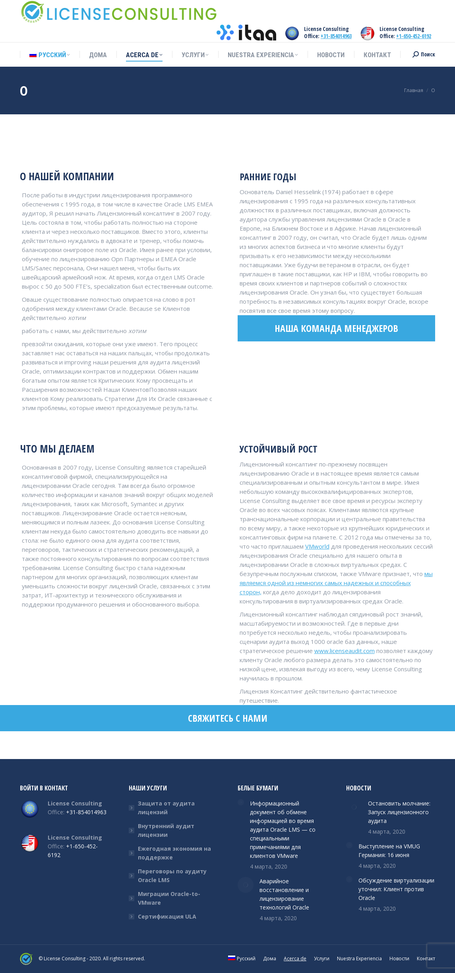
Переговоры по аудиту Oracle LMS (172, 875)
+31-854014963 (336, 36)
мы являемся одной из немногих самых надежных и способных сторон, (336, 583)
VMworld (317, 546)
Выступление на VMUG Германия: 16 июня (389, 850)
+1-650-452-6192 (413, 36)
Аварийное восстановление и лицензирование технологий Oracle (284, 894)
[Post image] (241, 802)
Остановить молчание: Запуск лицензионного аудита (399, 812)
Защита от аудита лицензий (166, 808)
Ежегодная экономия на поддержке (174, 853)
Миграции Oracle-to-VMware (169, 898)
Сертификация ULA (167, 916)
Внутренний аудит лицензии (166, 830)
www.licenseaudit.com (344, 651)
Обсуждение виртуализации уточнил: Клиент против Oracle (396, 889)
